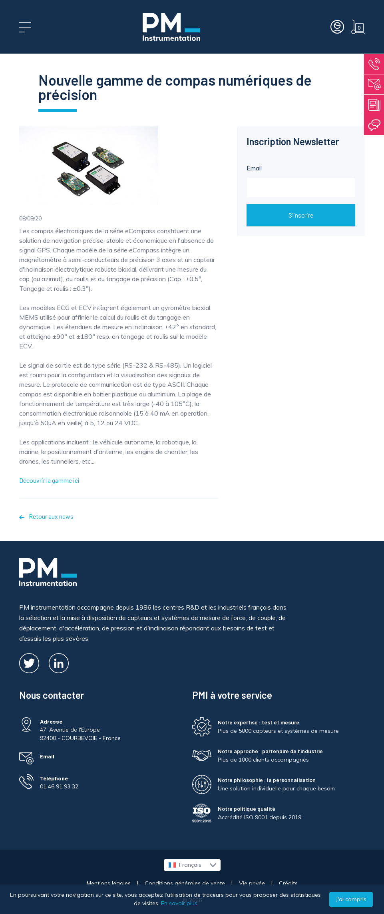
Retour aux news (46, 516)
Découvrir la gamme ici (49, 480)
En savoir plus (179, 903)
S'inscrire (300, 215)
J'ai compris (351, 899)
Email (301, 181)
